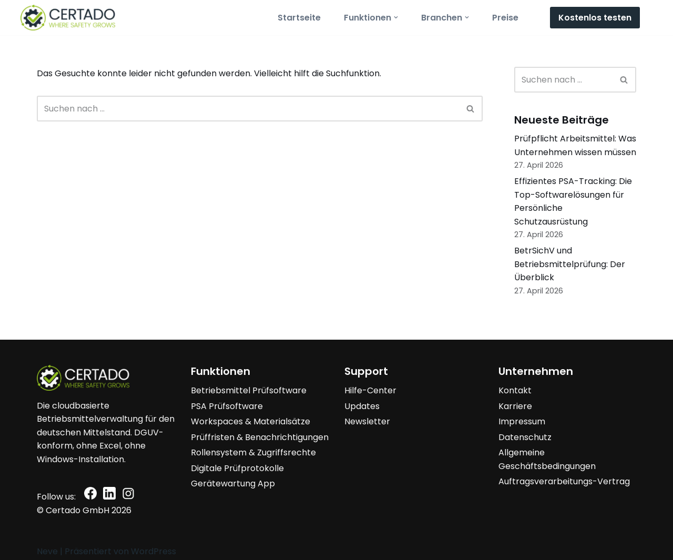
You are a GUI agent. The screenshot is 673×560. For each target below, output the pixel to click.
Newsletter (367, 421)
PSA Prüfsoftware (227, 406)
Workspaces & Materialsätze (250, 421)
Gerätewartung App (233, 483)
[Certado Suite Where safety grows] (68, 17)
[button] (396, 17)
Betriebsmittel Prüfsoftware (249, 390)
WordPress (153, 551)
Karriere (515, 406)
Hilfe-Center (370, 390)
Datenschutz (525, 437)
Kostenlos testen (594, 18)
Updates (362, 406)
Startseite (299, 18)
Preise (505, 18)
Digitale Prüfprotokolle (237, 468)
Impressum (521, 421)
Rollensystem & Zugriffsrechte (253, 452)
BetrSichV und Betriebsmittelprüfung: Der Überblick (569, 264)
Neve (47, 551)
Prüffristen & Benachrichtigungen (260, 437)
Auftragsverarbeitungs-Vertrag (564, 481)
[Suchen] (248, 108)
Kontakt (515, 390)
